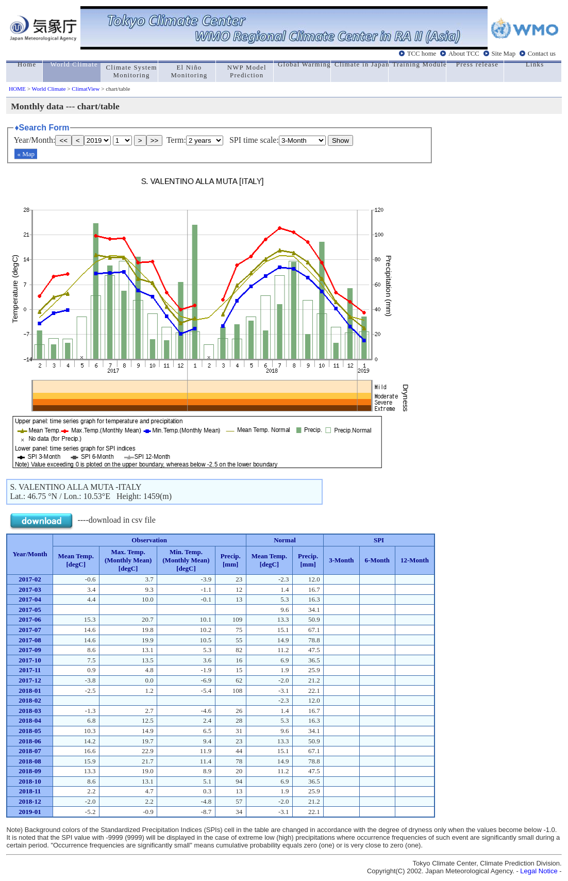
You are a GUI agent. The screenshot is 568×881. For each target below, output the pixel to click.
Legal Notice (538, 871)
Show (340, 140)
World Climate (49, 89)
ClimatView (85, 89)
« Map (26, 154)
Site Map (503, 53)
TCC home (422, 53)
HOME (17, 89)
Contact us (542, 53)
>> (155, 140)
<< (63, 140)
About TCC (463, 53)
